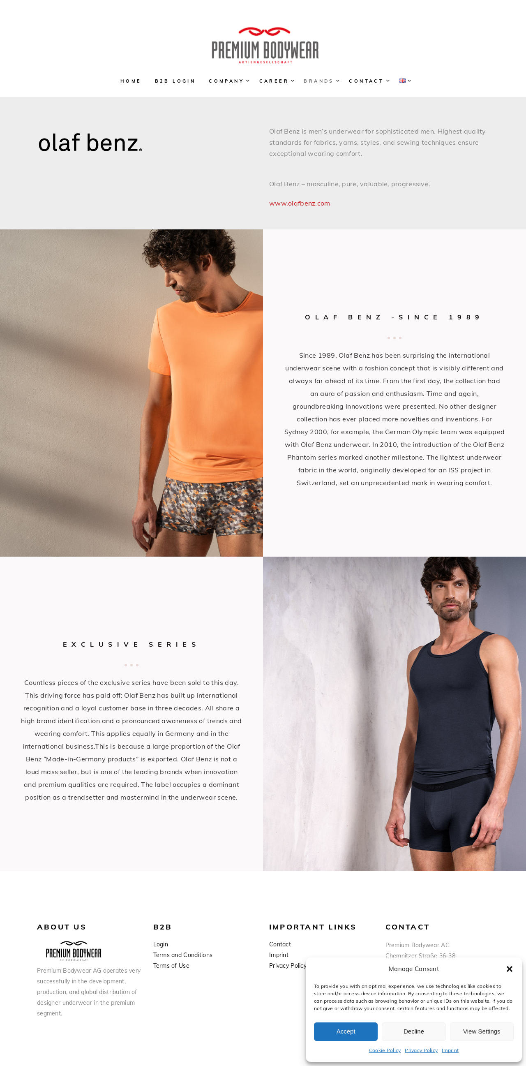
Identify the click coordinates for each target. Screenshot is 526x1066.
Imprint (450, 1050)
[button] (509, 969)
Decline (414, 1031)
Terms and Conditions (183, 955)
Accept (346, 1031)
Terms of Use (171, 965)
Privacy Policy (421, 1050)
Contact (280, 944)
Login (160, 944)
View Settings (482, 1031)
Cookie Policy (385, 1050)
